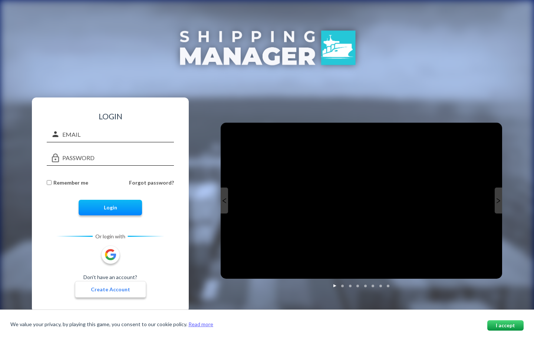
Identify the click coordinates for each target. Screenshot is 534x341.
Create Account (110, 289)
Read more (200, 324)
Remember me (70, 182)
